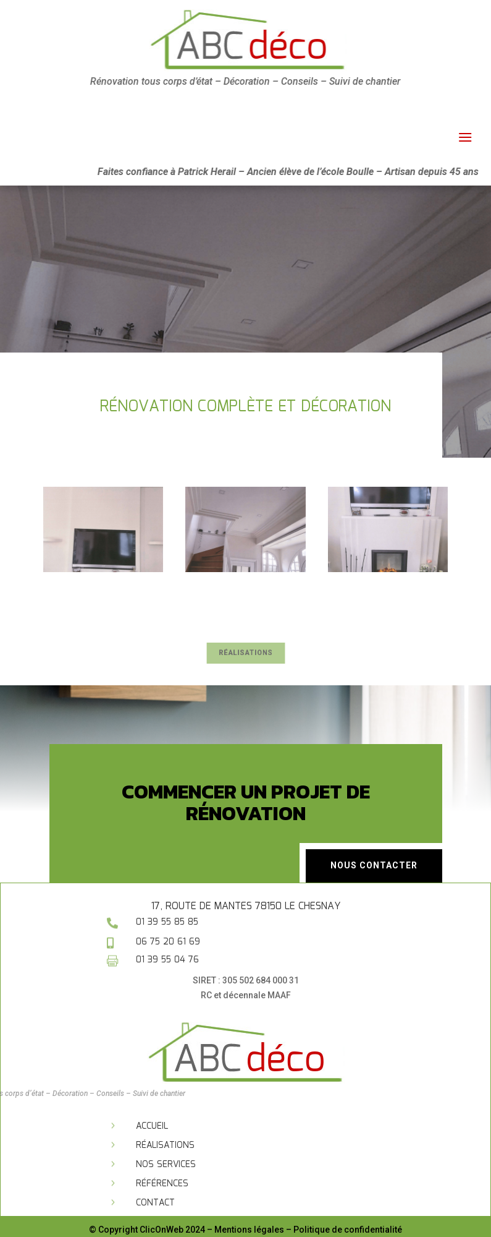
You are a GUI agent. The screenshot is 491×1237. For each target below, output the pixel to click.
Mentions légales (249, 1230)
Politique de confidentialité (347, 1230)
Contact (155, 1203)
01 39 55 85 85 (167, 922)
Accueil (152, 1126)
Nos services (166, 1164)
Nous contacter (374, 865)
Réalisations (245, 653)
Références (162, 1184)
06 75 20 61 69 (168, 942)
